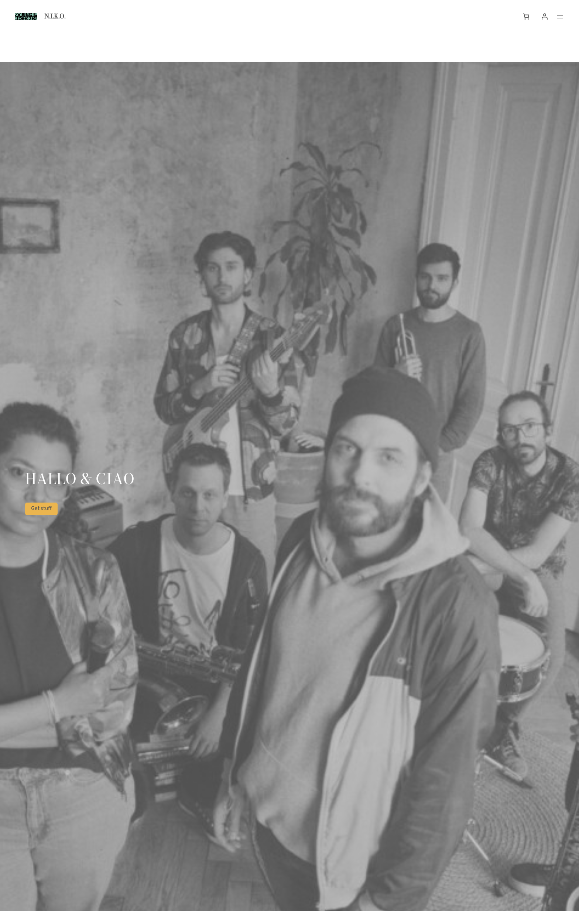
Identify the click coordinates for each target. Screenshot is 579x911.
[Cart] (526, 16)
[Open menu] (559, 16)
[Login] (544, 16)
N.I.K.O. (54, 16)
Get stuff (41, 508)
